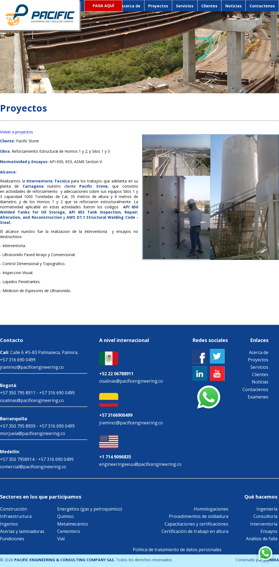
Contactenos (262, 5)
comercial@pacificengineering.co (33, 467)
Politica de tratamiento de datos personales (177, 550)
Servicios (184, 5)
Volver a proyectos (16, 131)
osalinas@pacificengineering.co (32, 400)
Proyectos (158, 5)
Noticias (233, 5)
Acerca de (130, 5)
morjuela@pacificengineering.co (32, 433)
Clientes (209, 5)
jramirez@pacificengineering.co (32, 367)
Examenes (258, 397)
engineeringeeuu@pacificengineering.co (140, 464)
